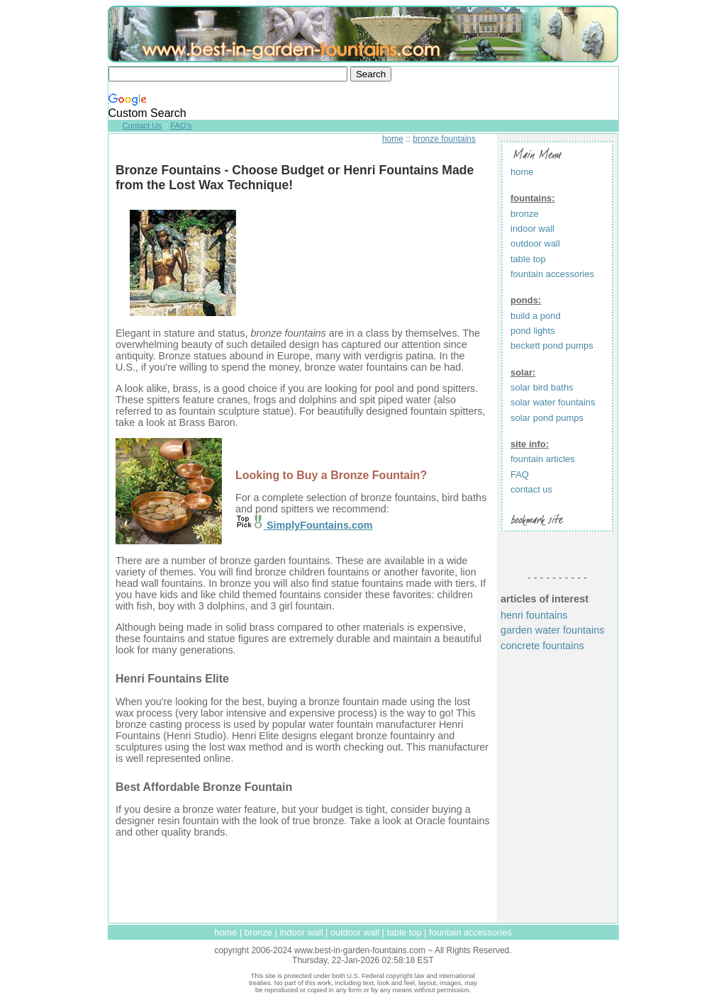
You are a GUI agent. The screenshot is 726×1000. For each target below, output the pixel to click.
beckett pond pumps (551, 345)
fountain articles (542, 459)
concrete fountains (542, 645)
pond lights (532, 330)
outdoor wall (535, 243)
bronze (524, 213)
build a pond (535, 315)
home (392, 139)
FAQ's (180, 125)
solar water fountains (553, 402)
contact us (531, 489)
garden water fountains (552, 630)
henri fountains (534, 615)
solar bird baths (542, 387)
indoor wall (532, 228)
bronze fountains (444, 139)
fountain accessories (552, 274)
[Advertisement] (303, 880)
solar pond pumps (546, 417)
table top (528, 259)
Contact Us (142, 125)
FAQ (519, 474)
